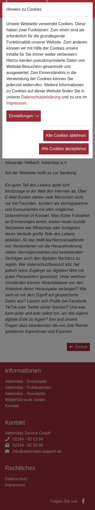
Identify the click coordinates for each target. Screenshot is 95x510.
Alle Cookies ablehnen (66, 135)
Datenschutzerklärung (41, 97)
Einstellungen (21, 116)
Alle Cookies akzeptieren (64, 149)
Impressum (16, 103)
